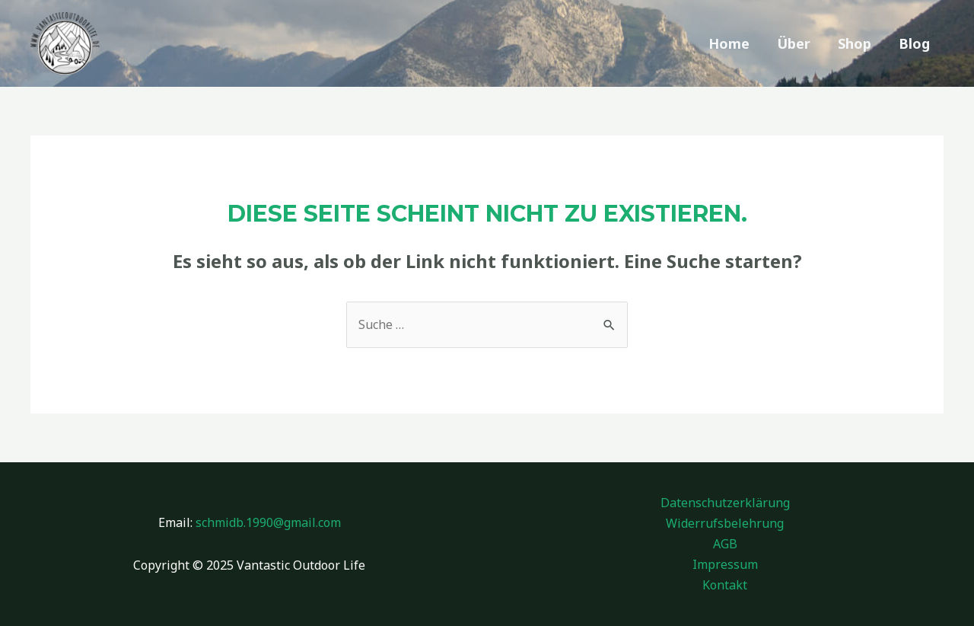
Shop (854, 43)
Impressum (725, 564)
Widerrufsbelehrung (725, 523)
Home (729, 43)
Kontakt (724, 584)
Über (793, 43)
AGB (725, 543)
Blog (914, 43)
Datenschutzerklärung (725, 502)
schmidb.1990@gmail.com (268, 522)
